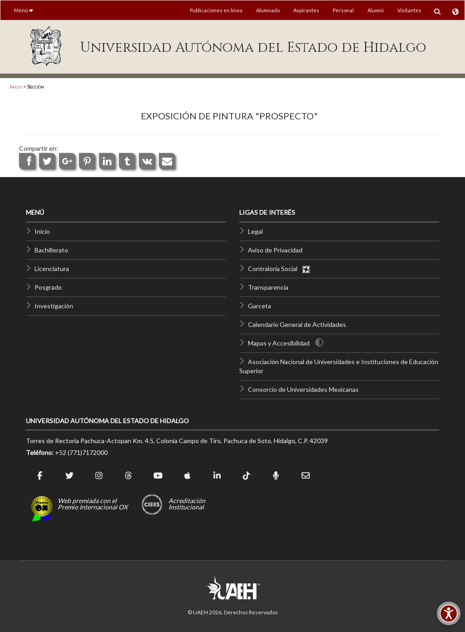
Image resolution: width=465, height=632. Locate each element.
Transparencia (268, 287)
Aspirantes (306, 10)
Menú (23, 10)
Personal (343, 10)
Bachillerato (51, 250)
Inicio (16, 86)
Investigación (54, 306)
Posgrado (48, 287)
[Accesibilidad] (448, 613)
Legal (255, 231)
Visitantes (409, 10)
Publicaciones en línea (216, 10)
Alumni (375, 10)
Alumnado (268, 10)
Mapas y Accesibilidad (279, 343)
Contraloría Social (279, 268)
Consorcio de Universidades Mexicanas (303, 389)
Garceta (259, 306)
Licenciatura (52, 268)
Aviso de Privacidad (275, 250)
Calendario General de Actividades (297, 324)
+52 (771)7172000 (81, 452)
